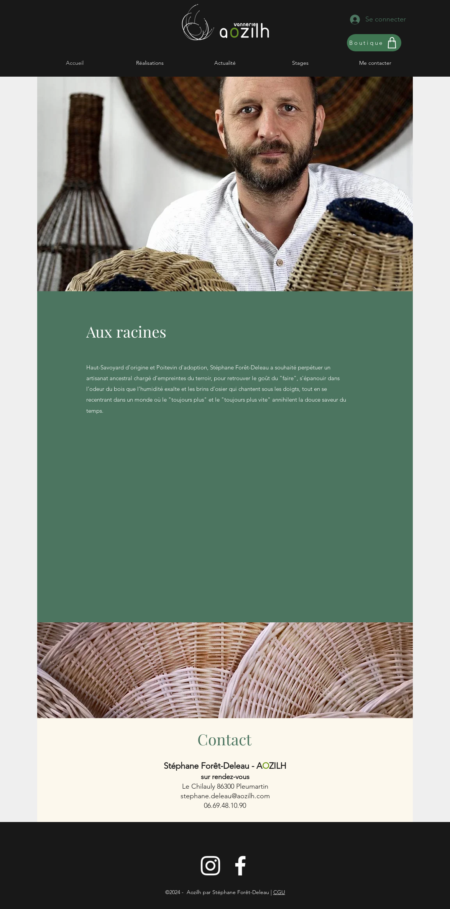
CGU (279, 892)
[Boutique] (374, 42)
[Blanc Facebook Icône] (240, 866)
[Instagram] (210, 866)
